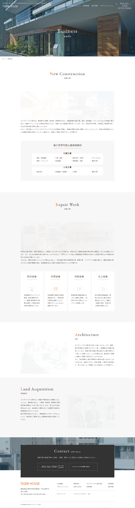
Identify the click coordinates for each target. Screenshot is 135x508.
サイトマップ (61, 494)
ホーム (3, 59)
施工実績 (95, 5)
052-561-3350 (28, 494)
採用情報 (86, 5)
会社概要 (60, 483)
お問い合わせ (78, 487)
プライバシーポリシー (82, 494)
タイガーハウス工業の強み (95, 483)
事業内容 (76, 483)
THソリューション (107, 5)
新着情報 (89, 487)
